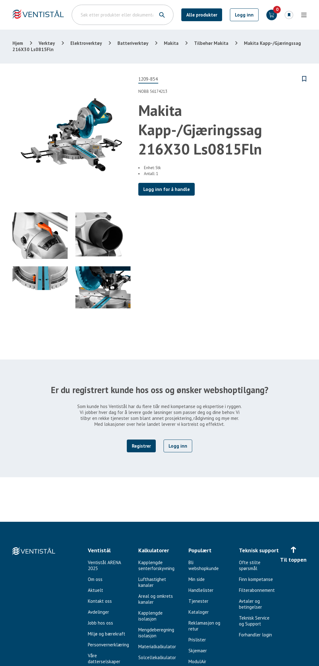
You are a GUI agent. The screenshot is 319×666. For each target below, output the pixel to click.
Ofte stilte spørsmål (249, 565)
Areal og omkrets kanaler (155, 599)
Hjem (17, 43)
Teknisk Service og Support (254, 621)
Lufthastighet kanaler (152, 582)
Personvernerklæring (108, 645)
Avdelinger (98, 612)
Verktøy (47, 43)
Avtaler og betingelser (250, 604)
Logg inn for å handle (166, 189)
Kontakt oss (100, 601)
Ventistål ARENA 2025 (104, 565)
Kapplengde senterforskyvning (156, 565)
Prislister (197, 640)
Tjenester (198, 601)
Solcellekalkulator (157, 657)
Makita (171, 43)
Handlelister (200, 590)
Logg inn (244, 15)
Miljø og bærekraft (106, 634)
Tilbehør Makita (211, 43)
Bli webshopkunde (203, 565)
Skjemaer (197, 651)
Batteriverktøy (132, 43)
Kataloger (198, 612)
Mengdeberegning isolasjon (156, 633)
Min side (196, 579)
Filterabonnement (257, 590)
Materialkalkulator (157, 646)
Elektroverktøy (86, 43)
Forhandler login (255, 635)
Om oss (95, 579)
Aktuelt (95, 590)
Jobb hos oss (100, 623)
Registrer (141, 446)
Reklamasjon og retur (204, 626)
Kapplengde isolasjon (150, 616)
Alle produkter (201, 15)
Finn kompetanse (256, 579)
